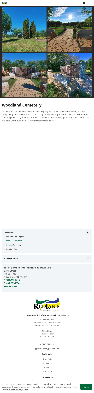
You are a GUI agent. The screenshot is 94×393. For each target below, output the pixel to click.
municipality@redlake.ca (47, 349)
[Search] (84, 3)
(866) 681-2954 (12, 283)
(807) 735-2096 (13, 280)
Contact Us (47, 367)
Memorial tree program (15, 237)
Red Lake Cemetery (13, 245)
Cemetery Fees (12, 249)
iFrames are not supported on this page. (47, 177)
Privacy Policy (47, 359)
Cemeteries (8, 233)
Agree (86, 387)
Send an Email (10, 286)
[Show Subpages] (88, 232)
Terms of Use (47, 363)
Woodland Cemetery (14, 241)
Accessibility (47, 371)
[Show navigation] (89, 3)
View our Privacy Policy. (17, 390)
